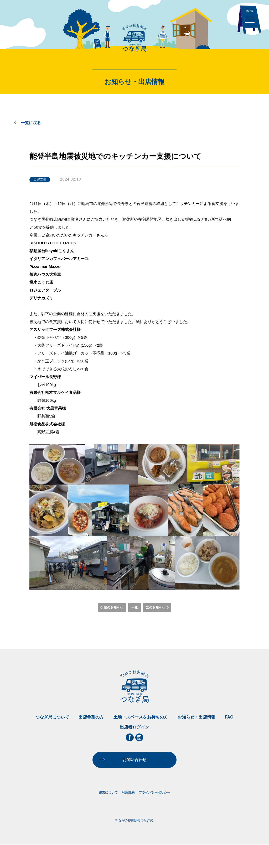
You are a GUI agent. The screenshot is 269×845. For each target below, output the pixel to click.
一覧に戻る (31, 122)
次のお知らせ (155, 607)
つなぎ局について (52, 717)
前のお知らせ (113, 607)
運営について (108, 793)
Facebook (130, 737)
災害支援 (40, 179)
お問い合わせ (134, 760)
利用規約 (128, 793)
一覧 (134, 607)
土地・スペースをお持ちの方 (140, 717)
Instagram (139, 737)
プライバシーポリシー (154, 793)
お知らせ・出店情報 (196, 717)
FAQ (229, 717)
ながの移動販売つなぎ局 (134, 38)
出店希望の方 (91, 717)
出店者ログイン (134, 727)
